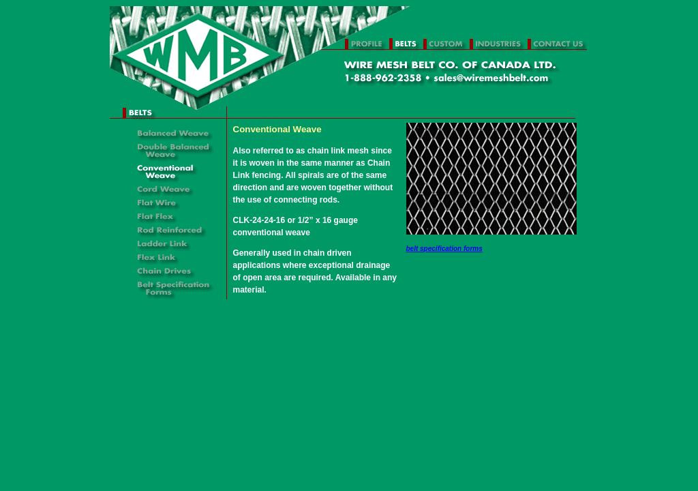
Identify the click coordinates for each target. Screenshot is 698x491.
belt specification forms (444, 248)
